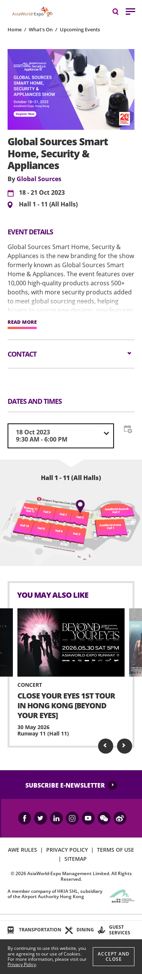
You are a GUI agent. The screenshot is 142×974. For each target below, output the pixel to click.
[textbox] (61, 436)
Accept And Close (114, 956)
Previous (105, 746)
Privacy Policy (22, 964)
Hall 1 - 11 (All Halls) (48, 204)
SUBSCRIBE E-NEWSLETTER (65, 785)
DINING (85, 929)
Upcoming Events (80, 29)
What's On (41, 29)
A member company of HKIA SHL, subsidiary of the (55, 894)
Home (15, 29)
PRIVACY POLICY (67, 849)
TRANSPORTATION (40, 929)
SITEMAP (75, 858)
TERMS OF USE (115, 849)
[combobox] (61, 435)
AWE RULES (22, 849)
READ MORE (22, 322)
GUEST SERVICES (119, 930)
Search (119, 11)
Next (124, 746)
